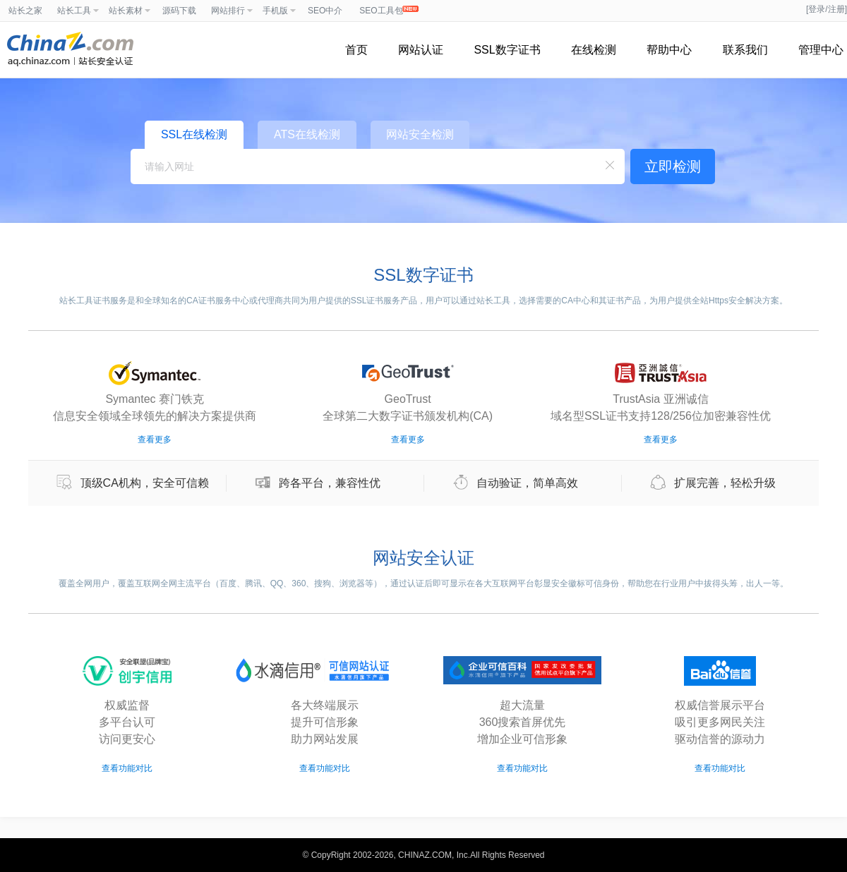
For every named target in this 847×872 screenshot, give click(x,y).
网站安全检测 (420, 134)
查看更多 (155, 439)
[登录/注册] (826, 9)
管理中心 (820, 50)
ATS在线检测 (307, 134)
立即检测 (672, 166)
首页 (356, 50)
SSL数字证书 (507, 50)
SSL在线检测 (194, 134)
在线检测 (593, 50)
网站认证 (420, 50)
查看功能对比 (127, 768)
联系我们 (745, 50)
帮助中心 (669, 50)
